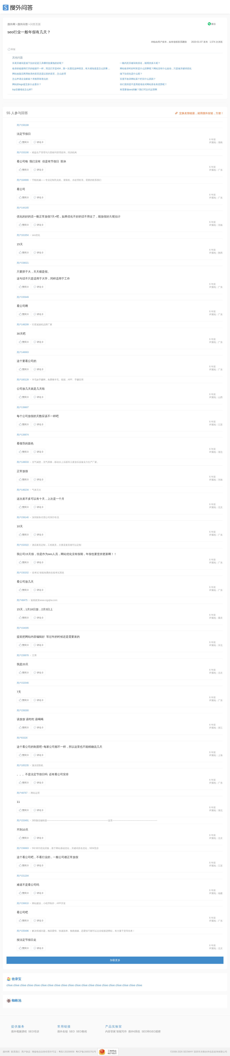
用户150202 (23, 572)
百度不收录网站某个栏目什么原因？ (138, 79)
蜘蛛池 (16, 1000)
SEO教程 (81, 1031)
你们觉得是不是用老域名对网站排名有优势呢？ (143, 84)
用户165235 (23, 765)
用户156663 (23, 848)
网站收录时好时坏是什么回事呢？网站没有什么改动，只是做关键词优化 (155, 68)
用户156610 (23, 903)
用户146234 (23, 490)
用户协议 (25, 1051)
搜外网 (11, 24)
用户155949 (23, 297)
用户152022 (23, 545)
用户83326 (22, 738)
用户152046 (23, 683)
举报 (11, 49)
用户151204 (23, 875)
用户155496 (23, 931)
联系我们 (15, 1051)
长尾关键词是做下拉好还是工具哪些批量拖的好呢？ (38, 63)
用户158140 (23, 517)
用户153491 (23, 820)
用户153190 (23, 152)
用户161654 (23, 235)
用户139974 (23, 434)
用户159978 (23, 655)
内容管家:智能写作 (116, 1031)
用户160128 (23, 379)
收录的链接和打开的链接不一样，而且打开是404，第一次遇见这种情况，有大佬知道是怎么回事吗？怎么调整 (61, 68)
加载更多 (115, 960)
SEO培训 (33, 1031)
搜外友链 (62, 1031)
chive (10, 985)
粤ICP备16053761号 (86, 1051)
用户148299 (23, 324)
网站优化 (66, 554)
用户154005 (23, 628)
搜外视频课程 (19, 1031)
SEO (18, 7)
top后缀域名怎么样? (22, 89)
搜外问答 (23, 24)
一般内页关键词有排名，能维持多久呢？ (140, 63)
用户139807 (23, 407)
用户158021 (23, 263)
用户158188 (23, 125)
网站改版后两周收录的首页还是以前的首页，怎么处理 (39, 73)
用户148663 (23, 352)
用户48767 (22, 793)
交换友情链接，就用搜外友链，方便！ (199, 113)
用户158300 (23, 710)
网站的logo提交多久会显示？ (26, 84)
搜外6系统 (134, 1031)
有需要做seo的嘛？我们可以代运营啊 (138, 89)
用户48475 (22, 600)
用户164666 (23, 180)
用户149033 (23, 462)
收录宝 (16, 979)
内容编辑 (36, 636)
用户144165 (23, 207)
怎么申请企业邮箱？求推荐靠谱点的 (30, 79)
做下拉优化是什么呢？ (131, 73)
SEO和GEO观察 (151, 1031)
